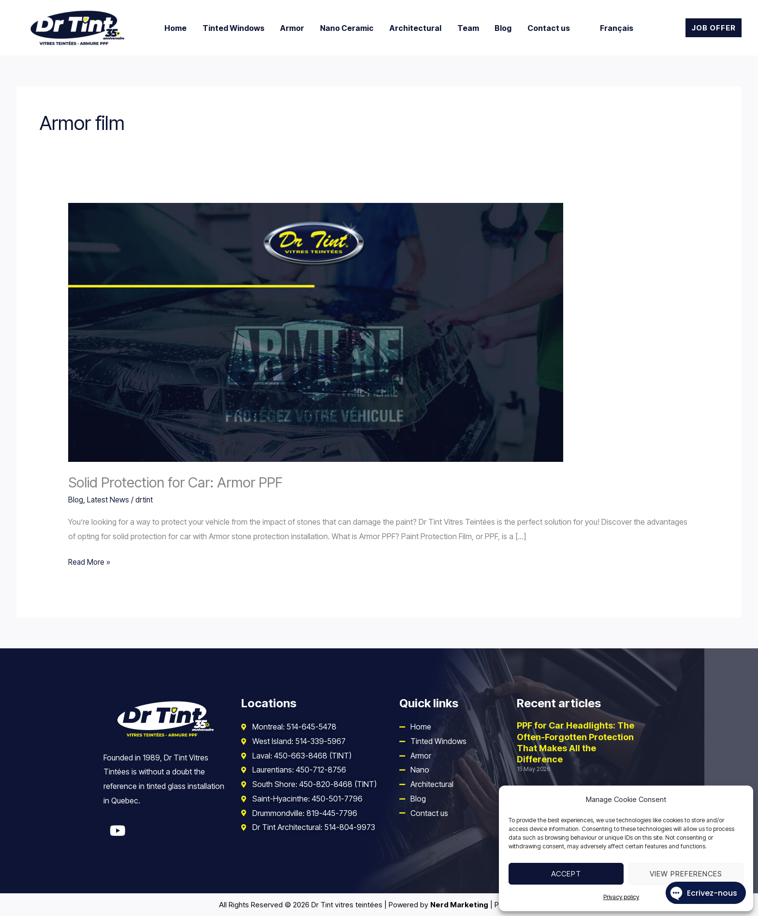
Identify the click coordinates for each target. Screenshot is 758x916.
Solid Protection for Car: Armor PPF (178, 482)
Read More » (90, 561)
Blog (76, 499)
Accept (566, 873)
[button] (713, 27)
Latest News (108, 499)
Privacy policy (621, 897)
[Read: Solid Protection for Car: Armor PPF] (315, 332)
